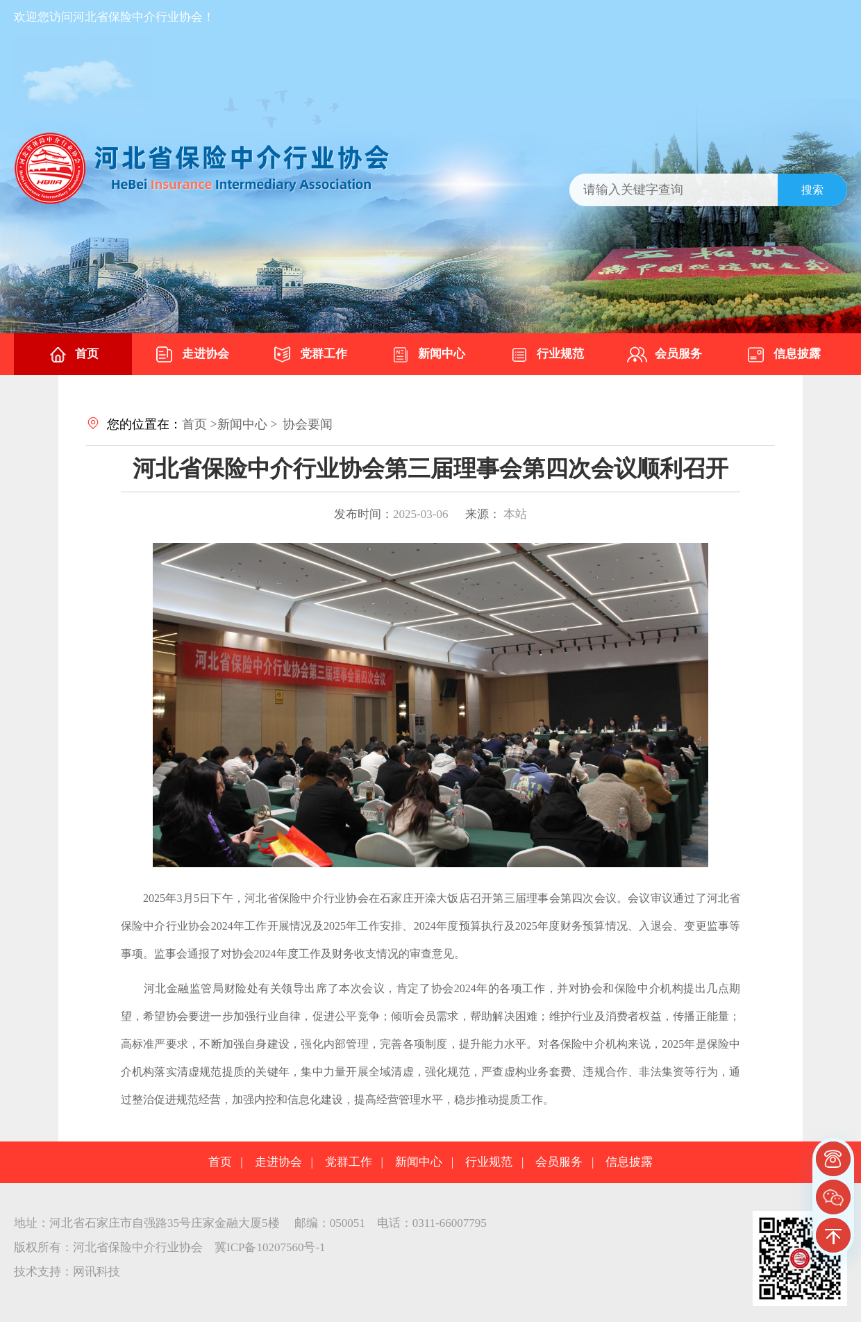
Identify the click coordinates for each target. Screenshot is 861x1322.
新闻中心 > (247, 424)
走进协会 (191, 354)
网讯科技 (96, 1271)
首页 (73, 354)
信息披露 (783, 354)
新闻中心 (427, 354)
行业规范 (546, 354)
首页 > (199, 424)
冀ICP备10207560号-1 (270, 1247)
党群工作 (309, 354)
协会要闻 (308, 424)
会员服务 (664, 354)
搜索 (812, 190)
